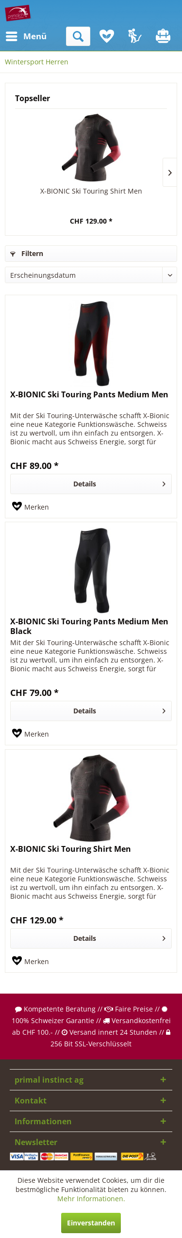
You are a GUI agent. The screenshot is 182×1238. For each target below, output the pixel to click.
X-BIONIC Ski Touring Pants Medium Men (89, 395)
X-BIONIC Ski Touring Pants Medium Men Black (89, 626)
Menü (17, 35)
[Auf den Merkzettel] (30, 507)
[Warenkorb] (164, 36)
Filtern (26, 253)
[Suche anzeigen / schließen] (78, 36)
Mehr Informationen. (91, 1198)
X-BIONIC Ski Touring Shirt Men (91, 191)
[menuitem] (14, 36)
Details (119, 482)
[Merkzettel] (107, 36)
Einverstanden (91, 1222)
